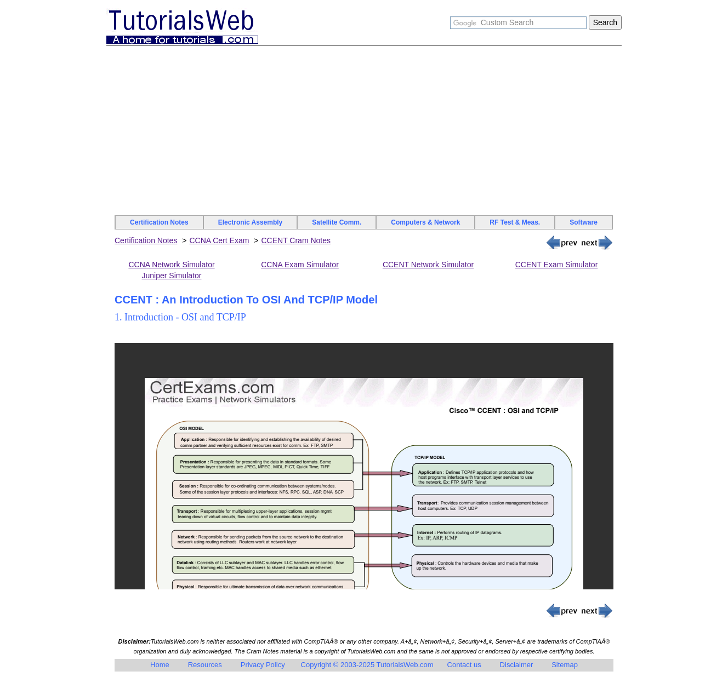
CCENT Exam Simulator (556, 264)
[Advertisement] (364, 133)
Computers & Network (425, 222)
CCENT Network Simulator (428, 264)
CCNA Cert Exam (219, 240)
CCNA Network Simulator (171, 264)
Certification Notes (159, 222)
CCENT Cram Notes (296, 240)
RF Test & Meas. (515, 222)
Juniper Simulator (172, 275)
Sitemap (564, 665)
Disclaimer (516, 665)
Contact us (464, 665)
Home (159, 665)
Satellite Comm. (336, 222)
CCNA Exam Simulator (300, 264)
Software (584, 222)
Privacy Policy (263, 665)
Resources (205, 665)
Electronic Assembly (250, 222)
